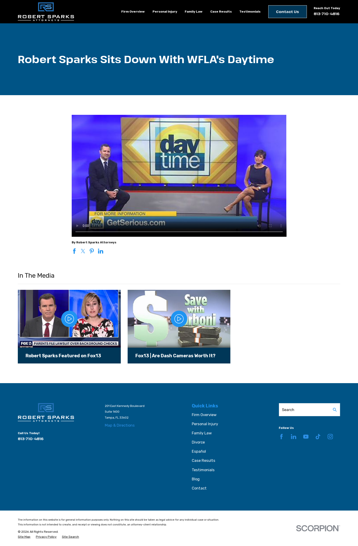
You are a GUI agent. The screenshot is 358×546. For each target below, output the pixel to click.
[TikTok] (318, 436)
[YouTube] (305, 436)
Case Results (203, 460)
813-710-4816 (327, 13)
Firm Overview (204, 414)
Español (199, 451)
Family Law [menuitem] (194, 11)
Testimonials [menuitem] (250, 11)
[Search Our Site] (335, 410)
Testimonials (203, 470)
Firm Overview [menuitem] (133, 11)
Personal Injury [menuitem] (165, 11)
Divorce (198, 442)
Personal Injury (205, 424)
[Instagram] (330, 436)
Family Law (202, 433)
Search (288, 409)
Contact (199, 488)
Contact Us (287, 11)
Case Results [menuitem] (221, 11)
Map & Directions (120, 425)
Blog (196, 479)
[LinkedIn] (293, 436)
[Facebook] (281, 436)
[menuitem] (24, 537)
